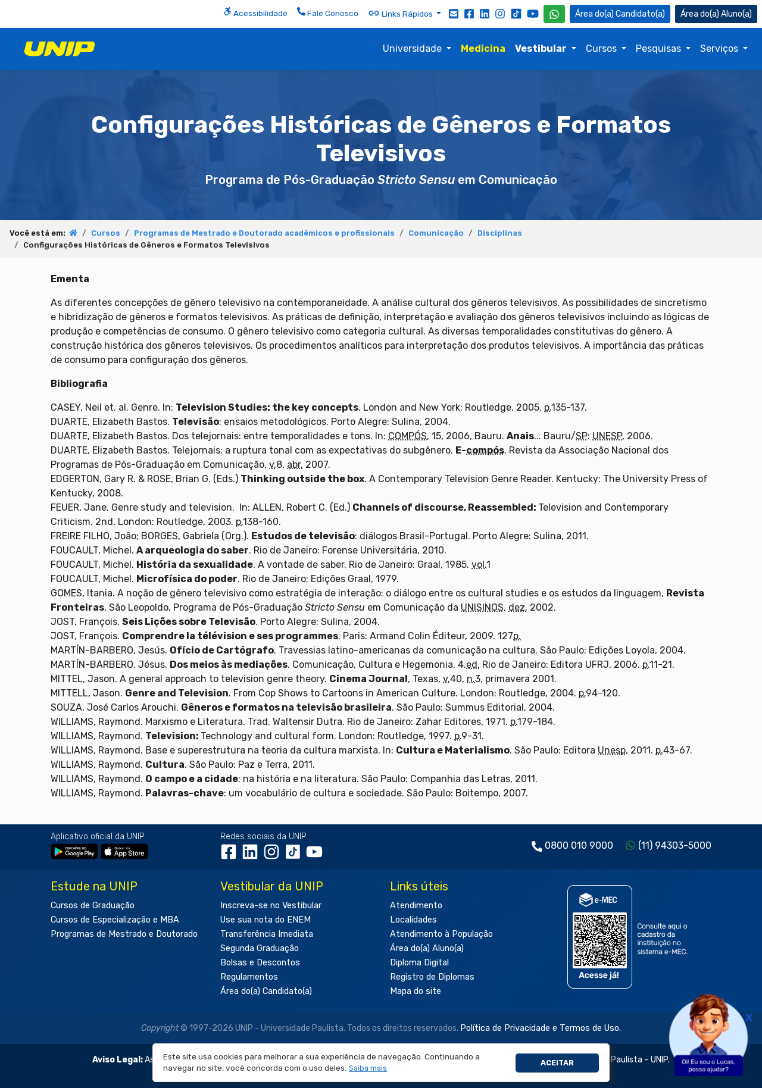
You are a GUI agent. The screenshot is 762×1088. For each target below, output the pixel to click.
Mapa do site (415, 991)
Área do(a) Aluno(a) (427, 948)
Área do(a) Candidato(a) (266, 991)
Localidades (413, 920)
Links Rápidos (401, 13)
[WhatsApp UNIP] (554, 14)
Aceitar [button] (557, 1062)
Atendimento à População (441, 934)
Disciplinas (499, 233)
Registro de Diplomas (432, 977)
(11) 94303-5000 (674, 845)
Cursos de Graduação (93, 906)
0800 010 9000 (579, 845)
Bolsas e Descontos (260, 963)
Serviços (720, 48)
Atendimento (416, 906)
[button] (368, 1068)
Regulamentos (249, 977)
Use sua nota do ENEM (265, 920)
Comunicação (436, 233)
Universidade (413, 48)
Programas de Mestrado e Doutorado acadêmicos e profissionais (264, 233)
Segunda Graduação (259, 948)
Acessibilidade (255, 12)
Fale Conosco (327, 12)
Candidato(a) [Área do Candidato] (620, 14)
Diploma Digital (419, 963)
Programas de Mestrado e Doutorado (124, 934)
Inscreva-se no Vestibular (270, 906)
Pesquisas (659, 48)
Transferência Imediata (266, 934)
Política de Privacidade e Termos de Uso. (540, 1028)
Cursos (602, 48)
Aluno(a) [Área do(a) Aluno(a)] (716, 14)
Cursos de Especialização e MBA (115, 920)
